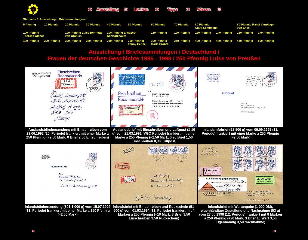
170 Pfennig (266, 32)
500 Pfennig (266, 40)
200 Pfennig (52, 40)
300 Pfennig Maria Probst (159, 42)
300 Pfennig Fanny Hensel (137, 42)
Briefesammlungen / (72, 19)
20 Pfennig (72, 24)
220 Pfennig (73, 40)
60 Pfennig (158, 24)
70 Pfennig (181, 24)
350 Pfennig (182, 40)
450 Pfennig (245, 40)
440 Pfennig (224, 40)
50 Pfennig (135, 24)
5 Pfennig (29, 24)
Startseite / (30, 19)
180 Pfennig (31, 40)
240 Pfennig (94, 40)
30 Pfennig (93, 24)
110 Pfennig (159, 32)
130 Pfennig (203, 32)
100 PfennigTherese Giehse (33, 34)
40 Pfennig (114, 24)
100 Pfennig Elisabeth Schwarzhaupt (121, 34)
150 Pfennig (245, 32)
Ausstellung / (48, 19)
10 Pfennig (51, 24)
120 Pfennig (182, 32)
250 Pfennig (115, 40)
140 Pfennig (224, 32)
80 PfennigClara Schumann (206, 26)
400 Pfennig (203, 40)
